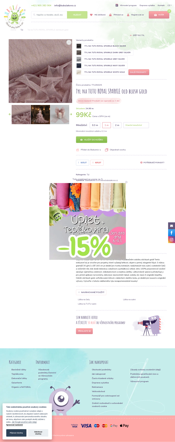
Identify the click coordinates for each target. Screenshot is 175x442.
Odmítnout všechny (38, 433)
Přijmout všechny (16, 433)
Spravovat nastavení (14, 425)
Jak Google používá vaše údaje (24, 422)
